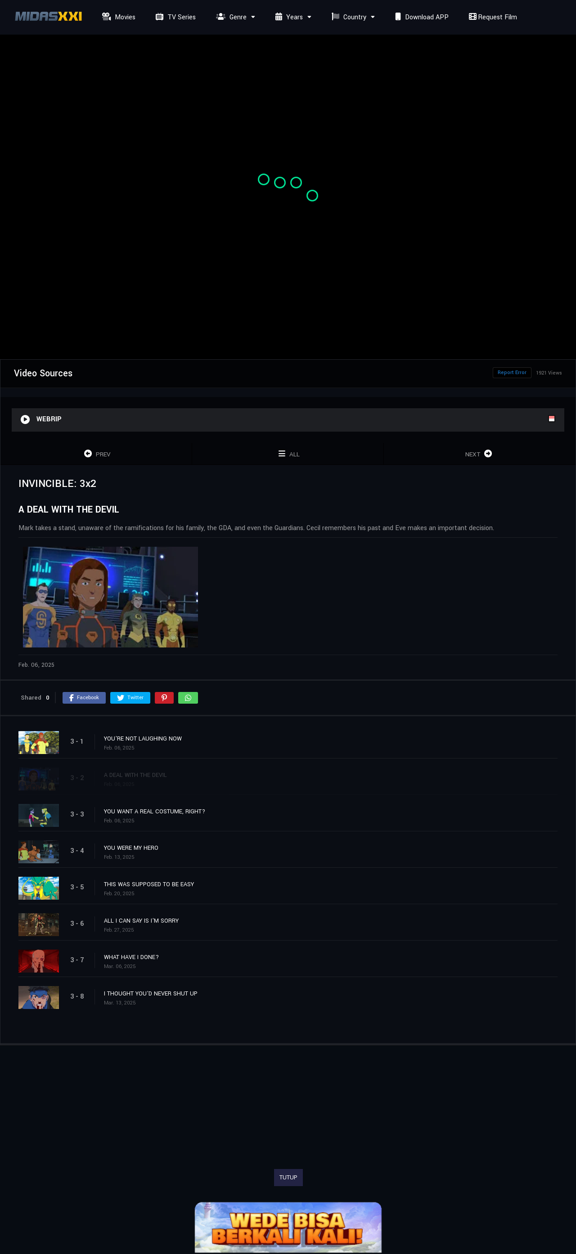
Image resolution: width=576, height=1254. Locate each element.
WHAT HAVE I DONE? (131, 957)
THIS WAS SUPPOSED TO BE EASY (149, 884)
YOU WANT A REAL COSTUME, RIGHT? (154, 812)
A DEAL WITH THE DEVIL (135, 775)
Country (347, 17)
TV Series (174, 17)
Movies (117, 17)
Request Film (492, 17)
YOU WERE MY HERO (131, 848)
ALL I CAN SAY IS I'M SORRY (141, 921)
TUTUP (288, 1178)
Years (288, 17)
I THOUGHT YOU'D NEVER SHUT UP (151, 994)
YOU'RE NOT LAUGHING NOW (143, 739)
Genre (230, 17)
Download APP (421, 17)
